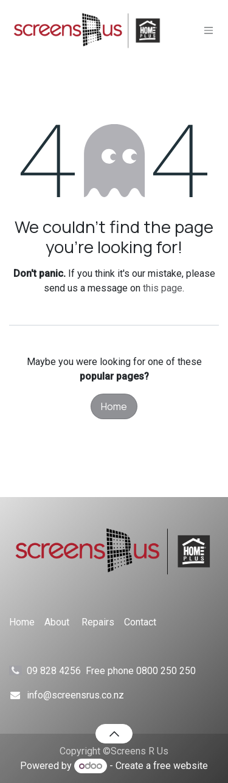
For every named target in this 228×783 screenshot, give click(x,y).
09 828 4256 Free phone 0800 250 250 (122, 671)
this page (162, 288)
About (56, 622)
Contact (140, 622)
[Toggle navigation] (208, 30)
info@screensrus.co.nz (75, 695)
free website (180, 765)
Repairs (97, 622)
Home (114, 406)
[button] (114, 733)
